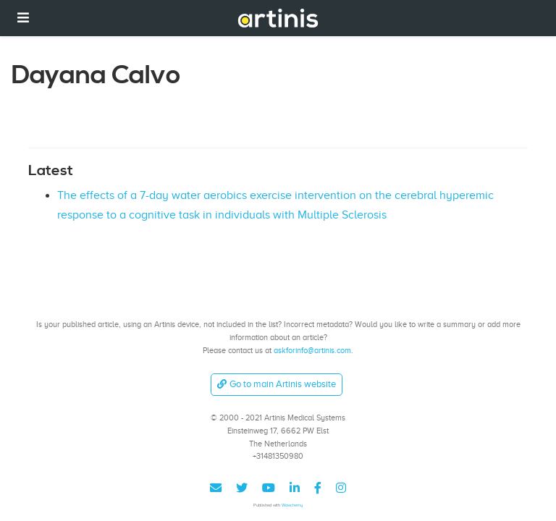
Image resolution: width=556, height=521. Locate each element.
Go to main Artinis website (276, 383)
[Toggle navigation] (23, 17)
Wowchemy (292, 504)
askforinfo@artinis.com (312, 350)
